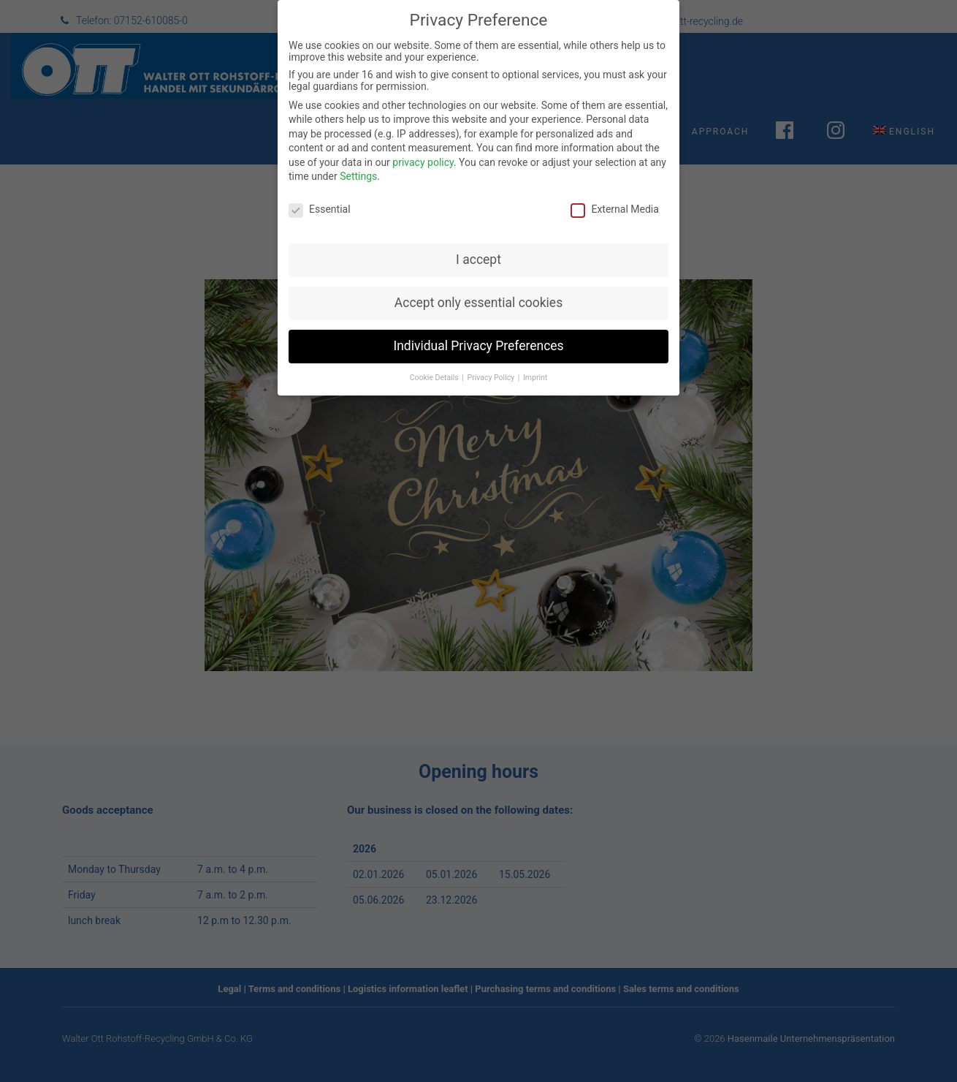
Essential (320, 196)
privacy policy (423, 148)
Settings (358, 163)
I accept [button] (478, 246)
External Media (614, 196)
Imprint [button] (535, 363)
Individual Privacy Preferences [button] (478, 332)
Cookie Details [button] (435, 363)
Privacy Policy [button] (492, 363)
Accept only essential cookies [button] (478, 288)
